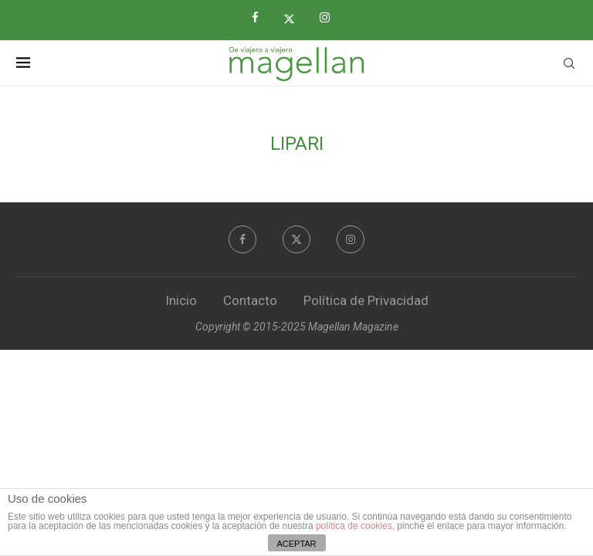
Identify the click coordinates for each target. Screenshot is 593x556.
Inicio (181, 300)
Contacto (250, 300)
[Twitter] (295, 18)
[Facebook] (261, 18)
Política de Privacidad (366, 300)
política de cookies (354, 525)
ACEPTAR (296, 543)
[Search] (569, 63)
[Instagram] (330, 18)
